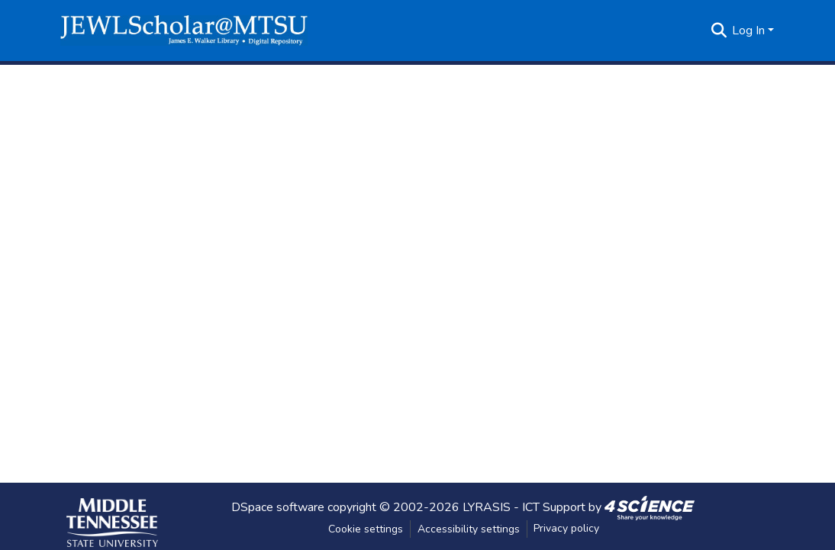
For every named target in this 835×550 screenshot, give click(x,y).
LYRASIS (487, 506)
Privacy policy (566, 528)
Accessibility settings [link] (469, 529)
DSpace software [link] (277, 506)
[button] (184, 30)
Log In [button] (750, 30)
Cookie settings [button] (365, 529)
